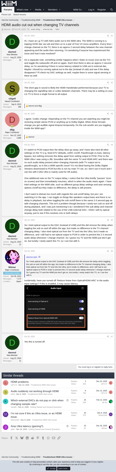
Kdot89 (13, 407)
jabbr (13, 429)
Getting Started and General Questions (45, 407)
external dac (48, 29)
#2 (112, 83)
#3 (112, 114)
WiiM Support (80, 9)
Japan (18, 281)
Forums (8, 9)
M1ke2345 (15, 420)
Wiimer (104, 428)
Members (53, 9)
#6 (112, 251)
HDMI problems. (20, 381)
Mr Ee (104, 402)
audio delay (35, 29)
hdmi (57, 29)
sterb (13, 394)
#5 (112, 220)
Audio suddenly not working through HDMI (35, 391)
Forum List (6, 14)
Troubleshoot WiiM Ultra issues (43, 385)
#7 (112, 337)
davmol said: (31, 257)
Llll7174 (14, 385)
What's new (22, 9)
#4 (112, 145)
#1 (112, 36)
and (35, 106)
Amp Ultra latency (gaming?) (27, 426)
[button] (31, 9)
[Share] (108, 36)
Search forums (19, 14)
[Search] (111, 9)
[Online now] (12, 95)
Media (38, 9)
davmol (7, 29)
